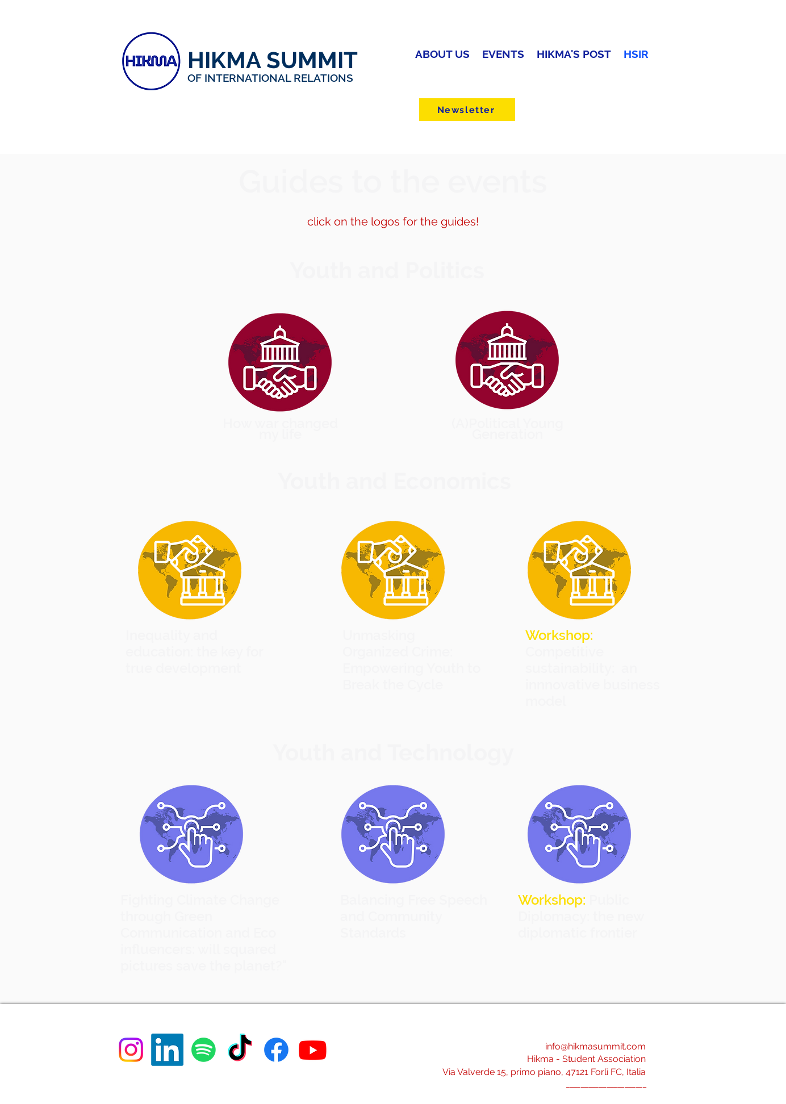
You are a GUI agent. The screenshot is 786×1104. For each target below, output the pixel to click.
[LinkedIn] (167, 1050)
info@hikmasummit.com (595, 1046)
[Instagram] (131, 1050)
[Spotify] (203, 1050)
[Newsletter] (467, 109)
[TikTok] (240, 1050)
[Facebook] (276, 1050)
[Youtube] (312, 1050)
